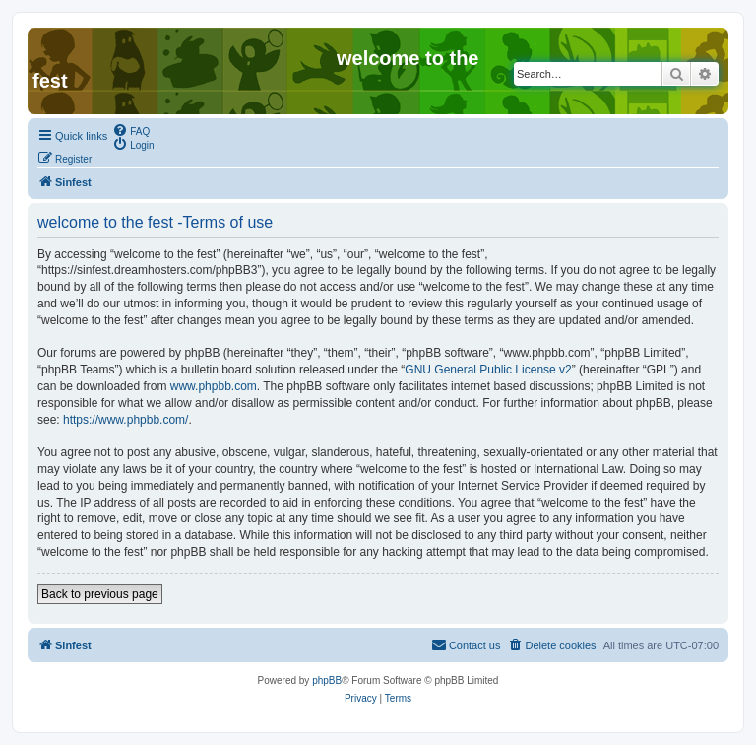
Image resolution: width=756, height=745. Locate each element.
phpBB (327, 680)
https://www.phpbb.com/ (125, 420)
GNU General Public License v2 (488, 369)
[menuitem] (131, 130)
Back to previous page (99, 594)
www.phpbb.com (213, 386)
